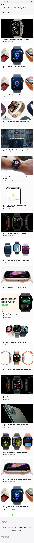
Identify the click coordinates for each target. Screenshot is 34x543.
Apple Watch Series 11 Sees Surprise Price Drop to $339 (16, 260)
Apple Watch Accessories (10, 11)
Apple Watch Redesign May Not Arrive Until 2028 (14, 287)
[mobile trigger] (2, 1)
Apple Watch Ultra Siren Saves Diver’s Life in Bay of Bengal (17, 369)
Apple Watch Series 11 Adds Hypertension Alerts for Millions (17, 479)
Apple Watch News (27, 11)
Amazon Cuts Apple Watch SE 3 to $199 (12, 94)
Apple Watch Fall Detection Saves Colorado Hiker (14, 233)
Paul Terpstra (5, 41)
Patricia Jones (5, 208)
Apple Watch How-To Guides (19, 11)
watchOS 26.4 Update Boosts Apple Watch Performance (16, 39)
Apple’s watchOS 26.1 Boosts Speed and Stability (14, 342)
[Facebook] (18, 522)
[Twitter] (22, 522)
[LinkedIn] (28, 522)
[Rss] (32, 522)
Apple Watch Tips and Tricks (6, 12)
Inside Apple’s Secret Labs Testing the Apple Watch (15, 452)
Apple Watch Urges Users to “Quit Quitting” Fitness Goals (16, 150)
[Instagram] (25, 522)
